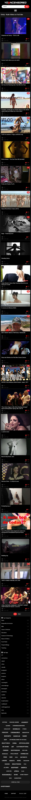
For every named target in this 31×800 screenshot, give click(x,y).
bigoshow (26, 760)
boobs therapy (24, 774)
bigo (10, 778)
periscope (5, 732)
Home (6, 793)
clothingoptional (15, 707)
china (15, 664)
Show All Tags (15, 782)
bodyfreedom (15, 701)
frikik (5, 757)
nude (11, 757)
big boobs (15, 713)
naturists (15, 698)
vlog (22, 771)
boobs (16, 774)
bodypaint (15, 670)
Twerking (15, 648)
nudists (15, 695)
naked (15, 661)
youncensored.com (14, 797)
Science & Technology (15, 635)
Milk (15, 626)
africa (15, 679)
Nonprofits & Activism (15, 623)
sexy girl (24, 750)
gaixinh (8, 725)
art (15, 655)
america (15, 673)
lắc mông (6, 767)
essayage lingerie (14, 722)
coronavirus (15, 658)
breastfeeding (16, 764)
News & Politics (15, 639)
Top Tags (5, 652)
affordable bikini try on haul (18, 739)
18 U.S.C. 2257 (22, 793)
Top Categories (7, 618)
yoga (25, 764)
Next (19, 614)
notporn (4, 722)
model (19, 760)
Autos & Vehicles (15, 629)
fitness (24, 729)
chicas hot (7, 729)
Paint (15, 620)
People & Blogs (15, 645)
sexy (15, 710)
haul (16, 757)
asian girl (9, 771)
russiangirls (15, 682)
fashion (7, 764)
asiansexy (15, 691)
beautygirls (15, 688)
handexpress (17, 778)
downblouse (24, 753)
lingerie (4, 760)
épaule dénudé (14, 753)
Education (15, 632)
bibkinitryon (25, 732)
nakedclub (16, 736)
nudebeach (15, 704)
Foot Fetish (15, 642)
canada (15, 667)
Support (13, 793)
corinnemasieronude (19, 725)
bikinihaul (5, 753)
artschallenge (15, 685)
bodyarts (15, 676)
